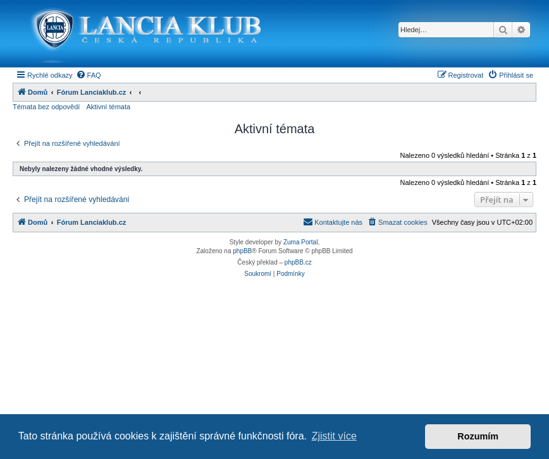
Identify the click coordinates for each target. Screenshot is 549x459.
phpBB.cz (298, 262)
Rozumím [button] (477, 436)
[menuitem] (88, 75)
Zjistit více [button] (334, 436)
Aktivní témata (108, 106)
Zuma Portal (300, 242)
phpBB (242, 250)
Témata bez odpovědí (46, 106)
